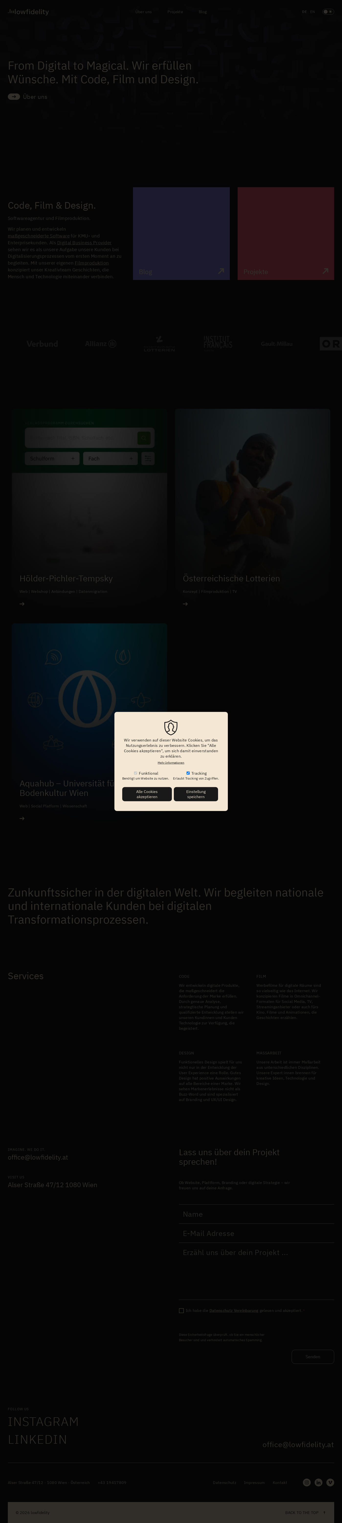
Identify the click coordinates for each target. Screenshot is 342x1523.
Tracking (199, 773)
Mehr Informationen (171, 762)
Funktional (148, 773)
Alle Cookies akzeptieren (147, 794)
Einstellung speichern (196, 794)
